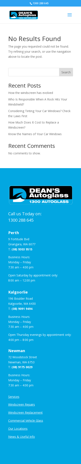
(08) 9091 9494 (22, 309)
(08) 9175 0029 (22, 367)
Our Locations (18, 429)
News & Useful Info (21, 437)
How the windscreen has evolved (30, 93)
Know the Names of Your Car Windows (35, 134)
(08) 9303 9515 (22, 249)
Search (66, 72)
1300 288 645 (20, 220)
